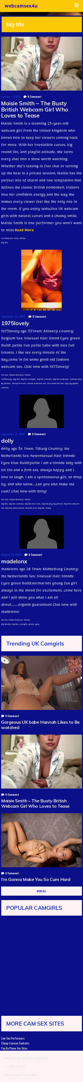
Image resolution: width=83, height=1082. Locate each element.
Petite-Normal (16, 375)
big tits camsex (44, 379)
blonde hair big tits (34, 508)
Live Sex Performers (13, 1038)
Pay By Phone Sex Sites (14, 1048)
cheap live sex (19, 384)
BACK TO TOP (14, 1066)
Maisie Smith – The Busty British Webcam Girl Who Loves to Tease (34, 109)
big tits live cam (33, 504)
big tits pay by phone (52, 504)
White (22, 238)
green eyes (34, 624)
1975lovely (15, 323)
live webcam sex (55, 384)
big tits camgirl (28, 379)
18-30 (4, 620)
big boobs (5, 624)
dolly (7, 440)
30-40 (4, 375)
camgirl (23, 624)
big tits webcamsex (15, 508)
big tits (4, 243)
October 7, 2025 (10, 96)
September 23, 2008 (13, 316)
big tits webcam (60, 379)
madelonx (14, 561)
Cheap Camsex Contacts (15, 1043)
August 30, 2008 (11, 554)
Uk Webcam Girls (9, 238)
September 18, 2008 (13, 434)
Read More (24, 231)
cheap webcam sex (36, 384)
